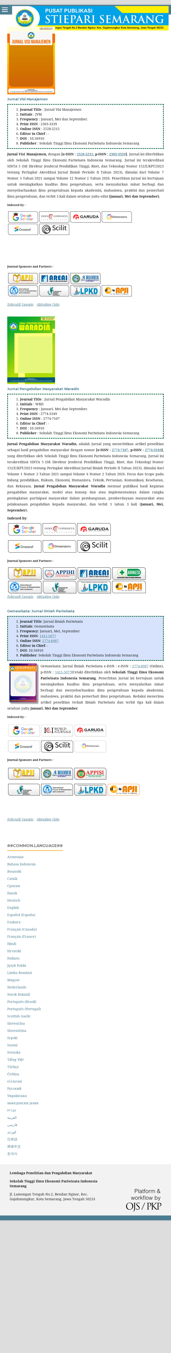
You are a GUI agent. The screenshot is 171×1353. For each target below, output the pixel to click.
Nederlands (16, 987)
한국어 (12, 1153)
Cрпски (13, 886)
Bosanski (14, 871)
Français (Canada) (22, 929)
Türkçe (13, 1066)
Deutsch (13, 900)
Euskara (14, 922)
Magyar (13, 980)
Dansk (12, 893)
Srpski (12, 1037)
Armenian (15, 857)
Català (12, 878)
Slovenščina (16, 1030)
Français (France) (21, 936)
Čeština (13, 1074)
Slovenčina (16, 1023)
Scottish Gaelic (19, 1016)
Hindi (11, 943)
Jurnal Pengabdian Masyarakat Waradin (43, 389)
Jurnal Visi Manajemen (27, 99)
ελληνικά (14, 1081)
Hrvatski (14, 951)
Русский (14, 1088)
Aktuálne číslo (48, 304)
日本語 (12, 1139)
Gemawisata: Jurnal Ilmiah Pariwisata (41, 611)
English (13, 907)
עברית (11, 1110)
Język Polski (16, 965)
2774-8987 (50, 640)
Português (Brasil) (21, 1001)
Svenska (14, 1052)
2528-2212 (85, 154)
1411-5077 (48, 636)
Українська (17, 1095)
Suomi (12, 1045)
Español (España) (21, 914)
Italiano (13, 958)
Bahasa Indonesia (21, 864)
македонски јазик (23, 1103)
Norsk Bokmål (18, 994)
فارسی (12, 1124)
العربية (12, 1117)
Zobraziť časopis (20, 304)
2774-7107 (120, 450)
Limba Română (19, 972)
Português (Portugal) (24, 1009)
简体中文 (14, 1146)
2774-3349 (153, 450)
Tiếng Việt (15, 1059)
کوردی (11, 1132)
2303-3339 (117, 154)
